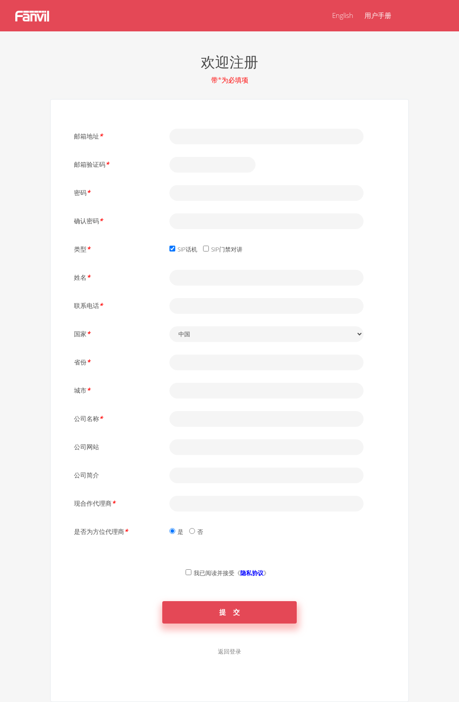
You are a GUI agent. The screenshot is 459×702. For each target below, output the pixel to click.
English (342, 15)
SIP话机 (187, 249)
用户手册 (377, 15)
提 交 (229, 612)
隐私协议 (252, 573)
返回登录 (229, 651)
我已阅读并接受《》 (231, 573)
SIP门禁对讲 (226, 249)
